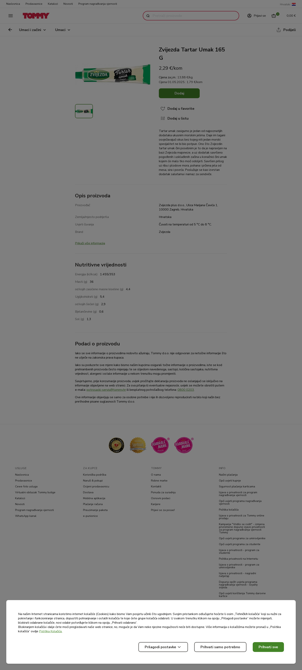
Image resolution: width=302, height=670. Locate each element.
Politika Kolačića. (50, 631)
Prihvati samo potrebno (220, 647)
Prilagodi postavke (163, 647)
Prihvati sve (268, 647)
